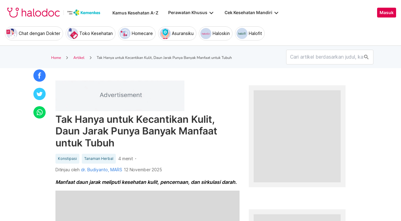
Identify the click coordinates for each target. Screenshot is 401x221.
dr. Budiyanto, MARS (101, 169)
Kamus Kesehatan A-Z (135, 12)
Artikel (78, 57)
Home (56, 57)
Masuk (387, 12)
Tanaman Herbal (98, 159)
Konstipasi (67, 159)
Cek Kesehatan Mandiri (252, 12)
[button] (39, 75)
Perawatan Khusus (191, 12)
